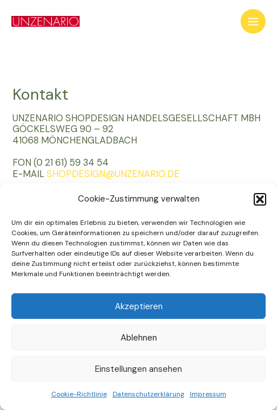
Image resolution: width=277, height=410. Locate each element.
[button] (260, 199)
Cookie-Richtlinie (79, 394)
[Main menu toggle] (253, 21)
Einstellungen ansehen (138, 369)
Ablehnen (139, 337)
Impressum (208, 394)
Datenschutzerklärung (148, 394)
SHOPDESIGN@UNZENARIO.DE (113, 174)
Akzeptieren (139, 306)
